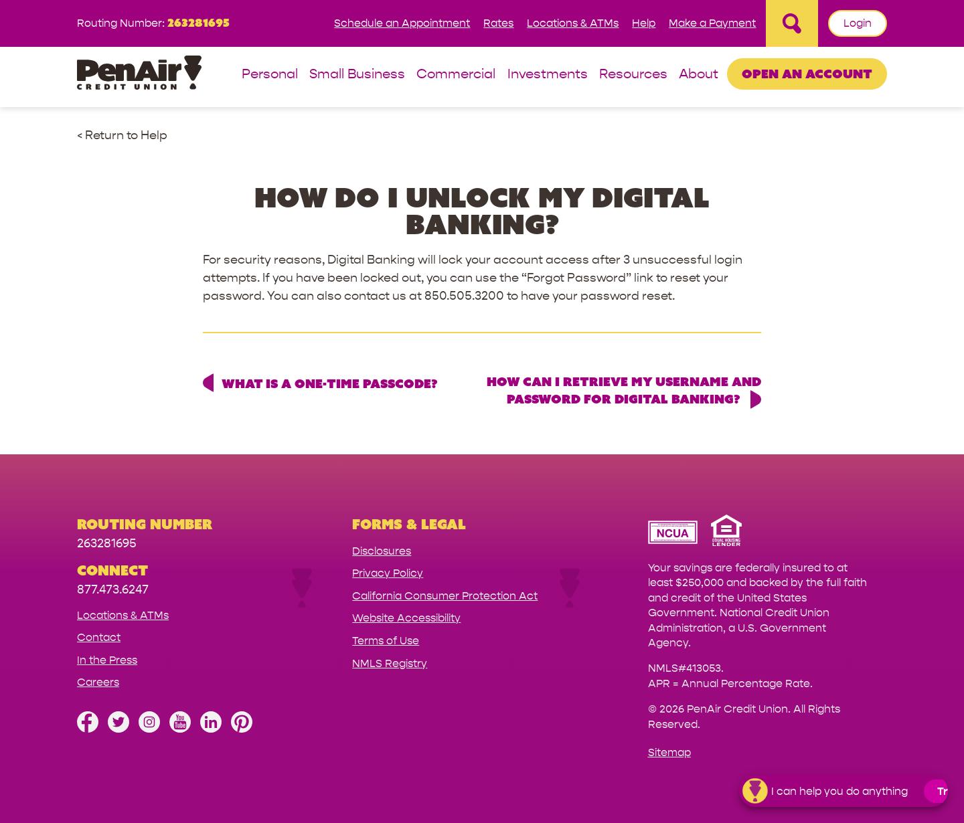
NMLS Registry (389, 663)
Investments (547, 75)
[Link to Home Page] (139, 75)
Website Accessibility (406, 618)
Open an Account (807, 74)
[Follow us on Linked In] (211, 729)
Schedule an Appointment (402, 23)
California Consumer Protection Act (445, 595)
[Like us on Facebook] (87, 729)
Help (643, 23)
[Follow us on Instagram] (149, 729)
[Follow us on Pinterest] (241, 729)
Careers (98, 682)
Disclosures (381, 551)
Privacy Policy (387, 573)
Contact (98, 637)
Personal (270, 75)
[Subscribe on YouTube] (180, 729)
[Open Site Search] (792, 23)
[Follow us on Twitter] (118, 729)
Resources (633, 75)
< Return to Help (122, 135)
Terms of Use (385, 640)
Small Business (357, 75)
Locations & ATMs (573, 23)
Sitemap (669, 752)
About (698, 75)
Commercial (455, 75)
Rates (498, 23)
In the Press (107, 660)
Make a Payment (712, 23)
